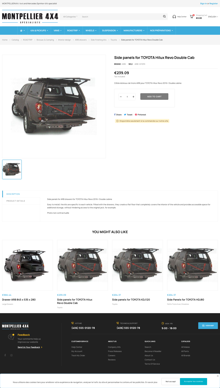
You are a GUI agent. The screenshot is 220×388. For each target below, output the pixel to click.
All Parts (185, 351)
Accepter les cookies (193, 381)
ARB (124, 64)
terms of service (152, 363)
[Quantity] (127, 96)
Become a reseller (153, 351)
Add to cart (154, 96)
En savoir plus (151, 382)
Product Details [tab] (15, 201)
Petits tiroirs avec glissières (178, 304)
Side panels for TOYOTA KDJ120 (131, 299)
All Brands (185, 355)
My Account (76, 351)
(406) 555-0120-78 (83, 328)
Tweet (129, 114)
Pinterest (142, 114)
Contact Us (150, 359)
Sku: (131, 64)
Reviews (111, 359)
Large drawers (7, 304)
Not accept (171, 381)
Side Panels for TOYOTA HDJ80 (185, 299)
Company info (114, 347)
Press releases (115, 351)
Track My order (78, 355)
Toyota (59, 307)
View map (210, 325)
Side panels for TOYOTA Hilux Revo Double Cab (74, 301)
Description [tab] (13, 194)
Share (119, 114)
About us (149, 355)
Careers (111, 355)
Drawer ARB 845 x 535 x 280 (19, 299)
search (148, 347)
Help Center (76, 347)
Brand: (118, 64)
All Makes (185, 347)
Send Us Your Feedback (29, 347)
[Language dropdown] (212, 16)
